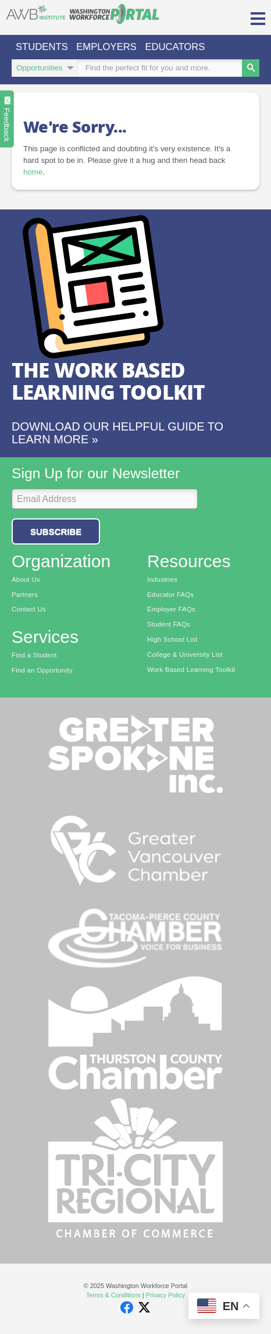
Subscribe (55, 531)
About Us (26, 579)
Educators (175, 46)
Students (42, 46)
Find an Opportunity (42, 670)
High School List (172, 639)
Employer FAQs (171, 609)
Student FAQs (168, 624)
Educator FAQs (170, 594)
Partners (25, 594)
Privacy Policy (165, 1295)
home (32, 172)
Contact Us (29, 609)
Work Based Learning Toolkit (191, 669)
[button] (258, 17)
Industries (162, 579)
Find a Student (34, 655)
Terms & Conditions (113, 1295)
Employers (106, 46)
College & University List (185, 654)
